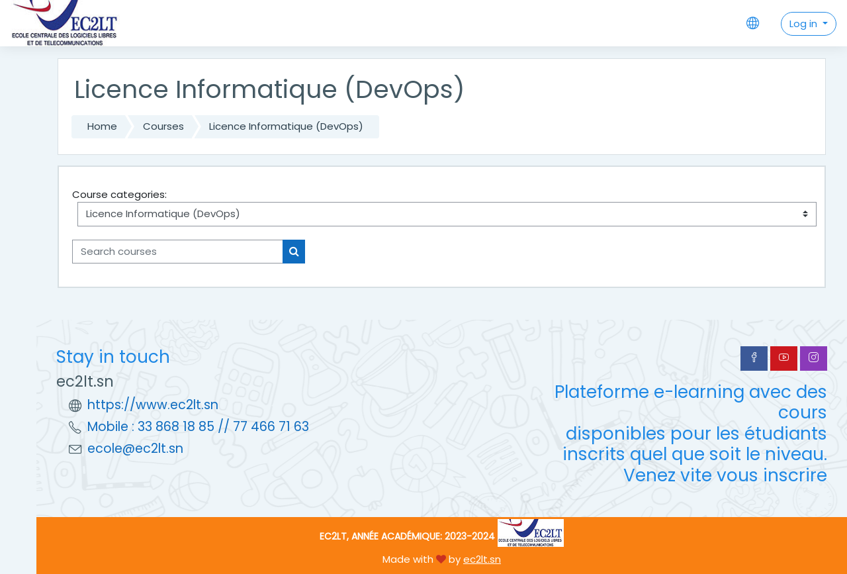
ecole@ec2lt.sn (135, 448)
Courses (163, 126)
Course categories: (119, 194)
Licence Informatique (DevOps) (286, 126)
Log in (804, 23)
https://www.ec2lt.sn (152, 405)
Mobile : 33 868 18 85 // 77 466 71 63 (198, 427)
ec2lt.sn (482, 559)
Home (102, 126)
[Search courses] (177, 252)
